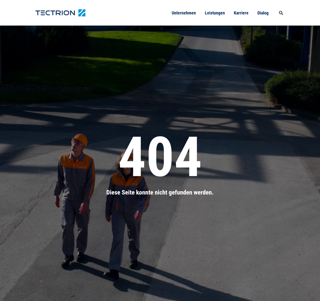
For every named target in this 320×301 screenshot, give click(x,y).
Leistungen (215, 13)
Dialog (263, 13)
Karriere (241, 13)
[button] (281, 12)
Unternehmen (184, 13)
